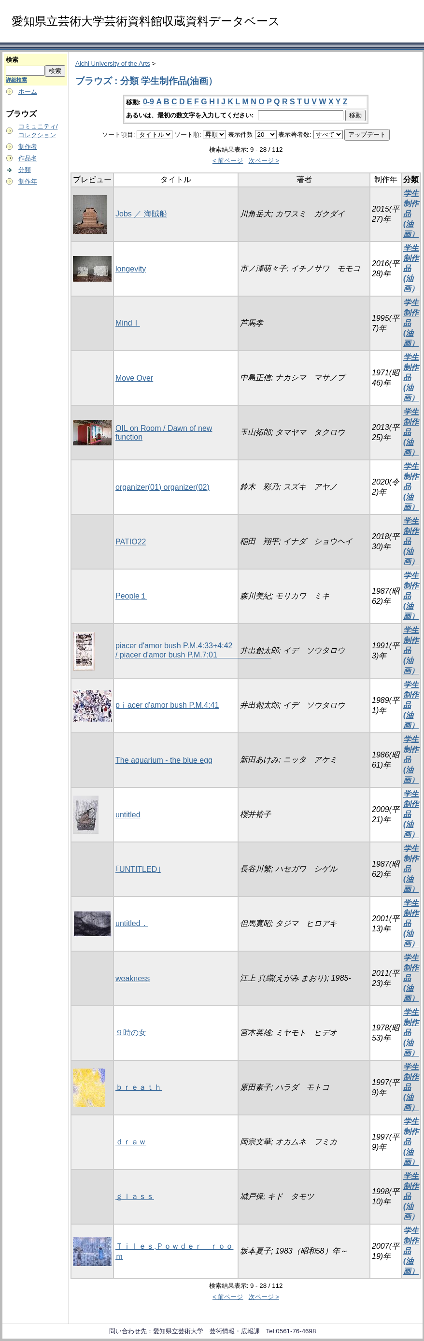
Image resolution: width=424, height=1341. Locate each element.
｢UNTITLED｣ (138, 869)
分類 (24, 169)
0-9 (148, 102)
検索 (12, 59)
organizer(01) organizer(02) (162, 487)
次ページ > (264, 160)
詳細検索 (16, 80)
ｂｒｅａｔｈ (138, 1087)
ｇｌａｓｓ (134, 1196)
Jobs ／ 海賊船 (141, 214)
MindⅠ (127, 323)
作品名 (27, 158)
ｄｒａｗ (130, 1142)
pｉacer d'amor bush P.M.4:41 (167, 705)
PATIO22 (130, 542)
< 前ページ (227, 160)
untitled (128, 815)
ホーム (27, 91)
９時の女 (130, 1032)
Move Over (134, 378)
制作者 (27, 146)
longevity (130, 269)
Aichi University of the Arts (112, 63)
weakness (132, 978)
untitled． (131, 923)
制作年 (27, 181)
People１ (131, 596)
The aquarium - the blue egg (163, 760)
